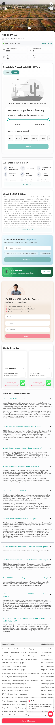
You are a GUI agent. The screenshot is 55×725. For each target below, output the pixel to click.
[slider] (8, 119)
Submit (28, 146)
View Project (11, 383)
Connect (27, 336)
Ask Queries (27, 260)
